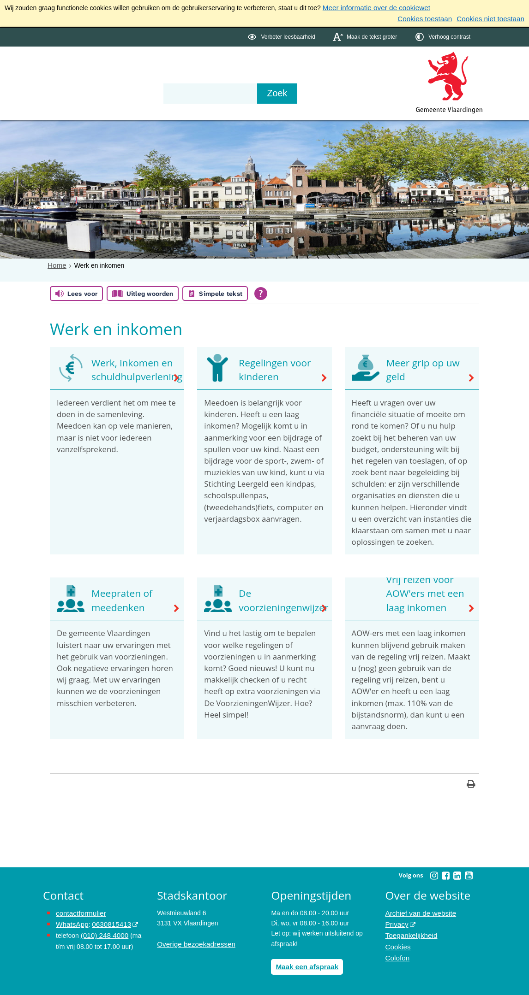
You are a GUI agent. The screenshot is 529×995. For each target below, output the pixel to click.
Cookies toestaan (432, 17)
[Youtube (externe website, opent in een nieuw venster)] (468, 874)
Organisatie (184, 65)
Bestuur (129, 65)
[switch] (282, 35)
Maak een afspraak (304, 964)
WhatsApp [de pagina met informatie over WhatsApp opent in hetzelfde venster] (71, 921)
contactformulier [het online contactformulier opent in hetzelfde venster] (79, 910)
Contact (239, 65)
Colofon (396, 952)
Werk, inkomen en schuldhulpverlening (131, 369)
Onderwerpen (69, 65)
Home (56, 263)
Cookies (397, 942)
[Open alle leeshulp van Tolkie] (260, 291)
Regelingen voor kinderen (270, 369)
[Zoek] (363, 92)
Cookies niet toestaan (493, 17)
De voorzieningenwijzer (278, 600)
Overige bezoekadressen (193, 942)
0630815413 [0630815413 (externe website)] (107, 921)
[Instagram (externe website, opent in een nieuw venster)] (434, 874)
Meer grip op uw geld (418, 369)
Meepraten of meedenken (117, 600)
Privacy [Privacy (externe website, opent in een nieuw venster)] (396, 921)
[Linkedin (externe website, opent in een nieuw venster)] (457, 874)
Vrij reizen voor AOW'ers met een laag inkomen (420, 594)
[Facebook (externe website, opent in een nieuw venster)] (445, 874)
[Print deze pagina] (471, 783)
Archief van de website (418, 910)
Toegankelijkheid (409, 931)
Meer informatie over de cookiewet (372, 7)
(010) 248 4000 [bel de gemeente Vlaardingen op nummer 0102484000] (103, 931)
